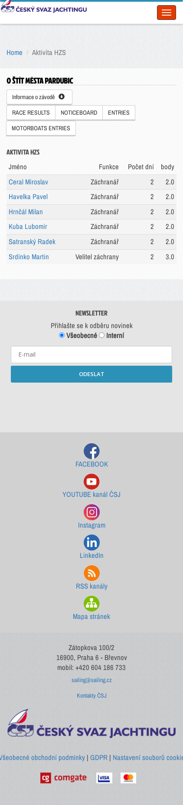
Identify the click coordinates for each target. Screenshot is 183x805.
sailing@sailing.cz (92, 680)
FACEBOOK (91, 456)
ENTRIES (119, 112)
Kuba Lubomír (28, 226)
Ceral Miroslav (28, 182)
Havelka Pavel (28, 196)
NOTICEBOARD (79, 112)
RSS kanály (92, 578)
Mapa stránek (91, 608)
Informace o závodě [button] (38, 97)
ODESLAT (92, 374)
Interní (111, 335)
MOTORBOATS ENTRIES (41, 128)
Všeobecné (78, 335)
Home (15, 52)
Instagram (91, 517)
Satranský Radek (32, 241)
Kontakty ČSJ (92, 695)
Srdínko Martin (29, 256)
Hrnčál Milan (26, 211)
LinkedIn (92, 547)
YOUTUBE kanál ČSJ (91, 486)
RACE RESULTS (31, 112)
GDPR (99, 757)
